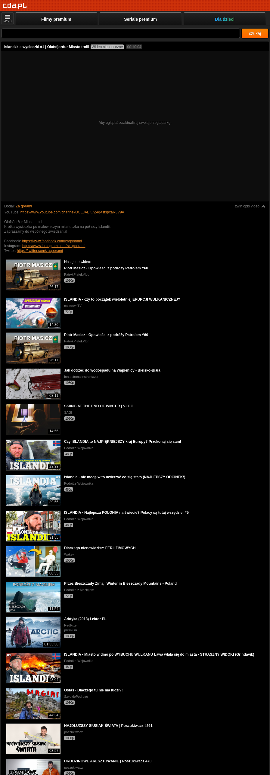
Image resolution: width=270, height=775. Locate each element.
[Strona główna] (15, 6)
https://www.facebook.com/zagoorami (52, 241)
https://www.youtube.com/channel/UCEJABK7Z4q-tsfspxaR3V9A (72, 212)
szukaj (255, 33)
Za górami (24, 206)
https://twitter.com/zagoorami (40, 251)
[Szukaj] (121, 33)
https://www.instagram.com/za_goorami (53, 246)
